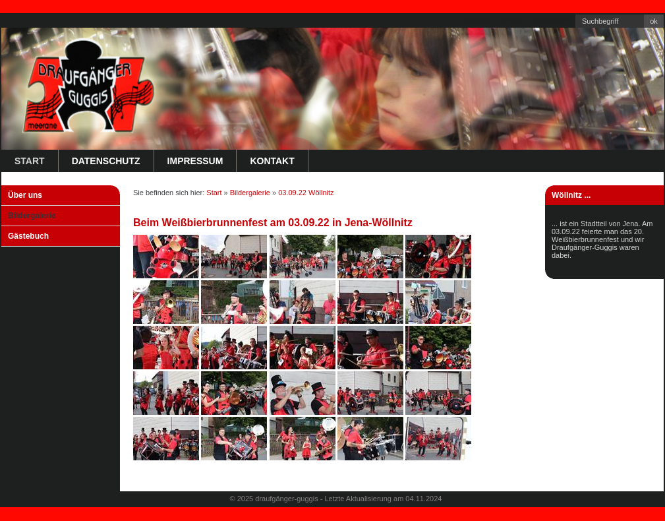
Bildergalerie (32, 215)
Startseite (476, 20)
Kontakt (512, 20)
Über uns (25, 195)
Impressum (551, 20)
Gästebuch (28, 236)
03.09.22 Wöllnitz (305, 193)
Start (29, 161)
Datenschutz (106, 161)
